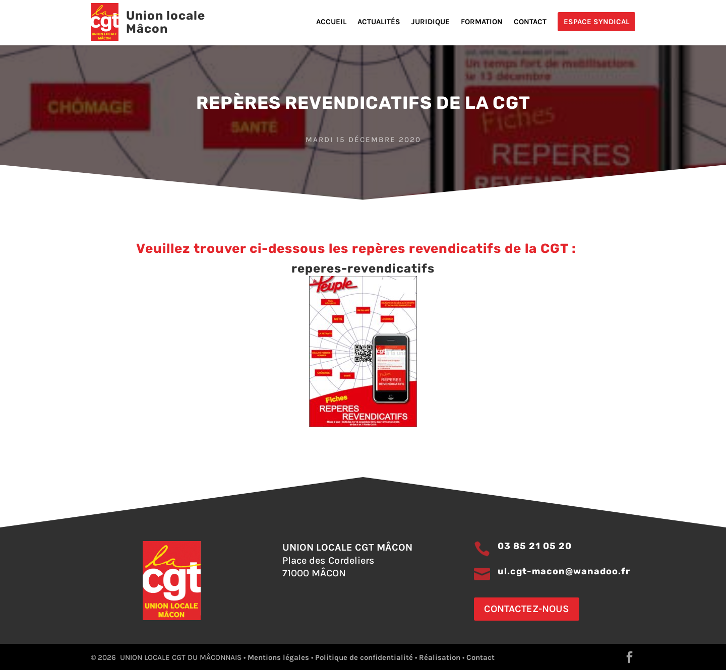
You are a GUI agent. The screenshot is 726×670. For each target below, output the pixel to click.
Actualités (378, 22)
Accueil (331, 22)
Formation (482, 22)
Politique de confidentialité (364, 657)
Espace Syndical (596, 21)
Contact (530, 22)
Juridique (430, 22)
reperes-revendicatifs (363, 268)
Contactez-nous (526, 609)
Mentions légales (278, 657)
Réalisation (439, 657)
